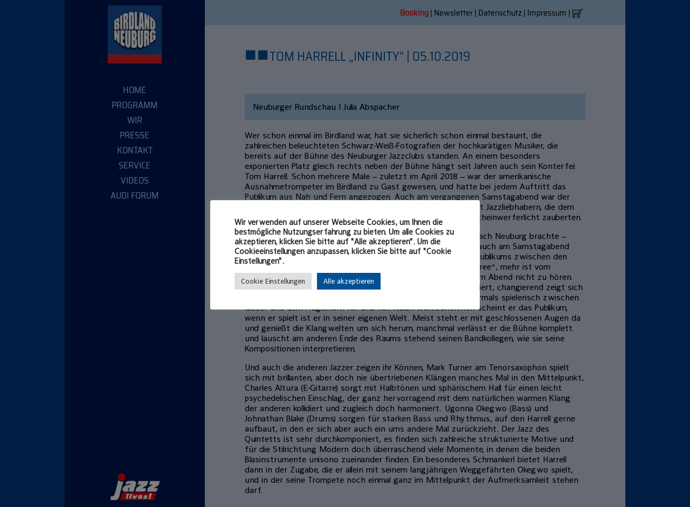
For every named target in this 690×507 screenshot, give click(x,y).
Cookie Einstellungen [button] (273, 281)
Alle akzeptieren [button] (348, 281)
